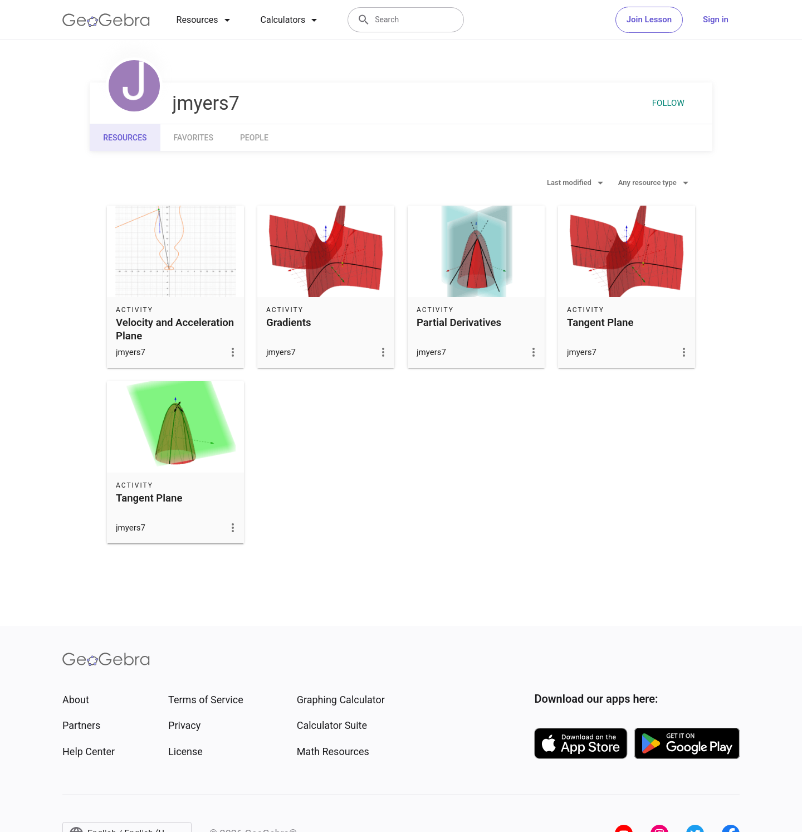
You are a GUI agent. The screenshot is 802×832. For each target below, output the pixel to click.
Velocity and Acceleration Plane (175, 329)
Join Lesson (649, 19)
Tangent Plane (600, 323)
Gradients (288, 323)
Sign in (715, 19)
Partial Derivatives (459, 323)
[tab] (205, 20)
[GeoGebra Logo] (106, 20)
